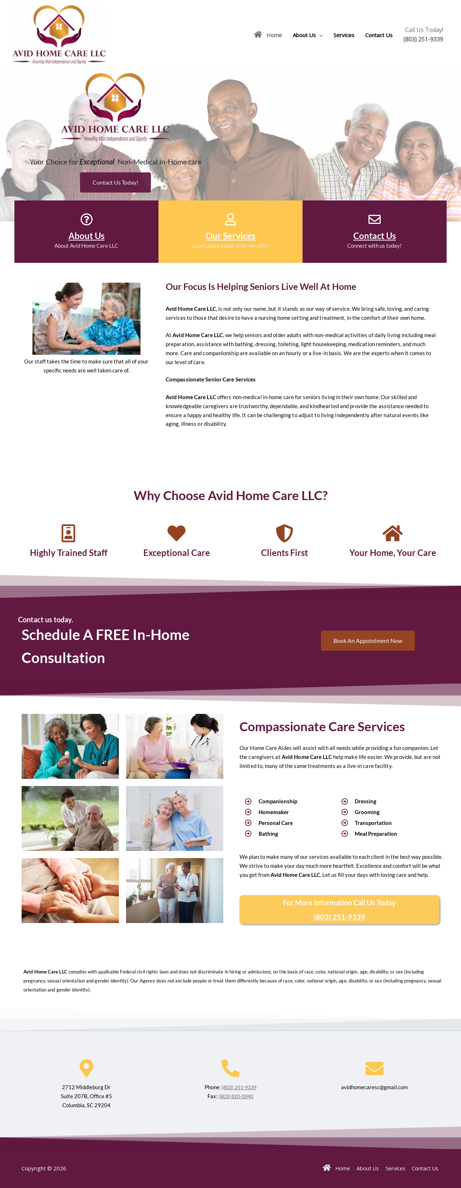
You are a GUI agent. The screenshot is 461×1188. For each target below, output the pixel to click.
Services (344, 35)
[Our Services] (230, 219)
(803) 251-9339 (423, 39)
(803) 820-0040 (235, 1095)
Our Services (230, 235)
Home (268, 35)
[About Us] (86, 219)
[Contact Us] (374, 219)
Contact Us (379, 35)
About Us (304, 35)
